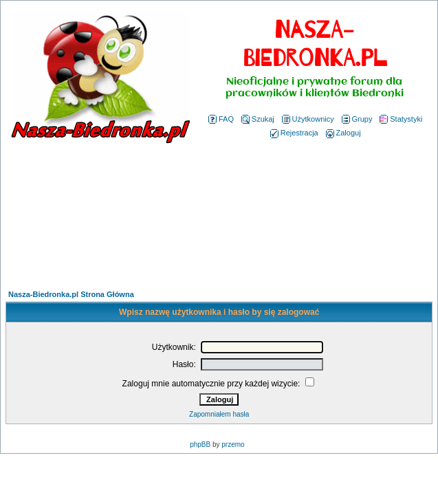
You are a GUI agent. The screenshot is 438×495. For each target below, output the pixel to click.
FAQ (221, 119)
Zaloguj (343, 133)
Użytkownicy (308, 119)
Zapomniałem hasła (219, 414)
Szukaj (257, 119)
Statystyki (401, 119)
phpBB (200, 444)
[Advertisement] (219, 218)
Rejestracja (294, 133)
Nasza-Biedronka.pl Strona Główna (71, 294)
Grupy (357, 119)
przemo (232, 444)
